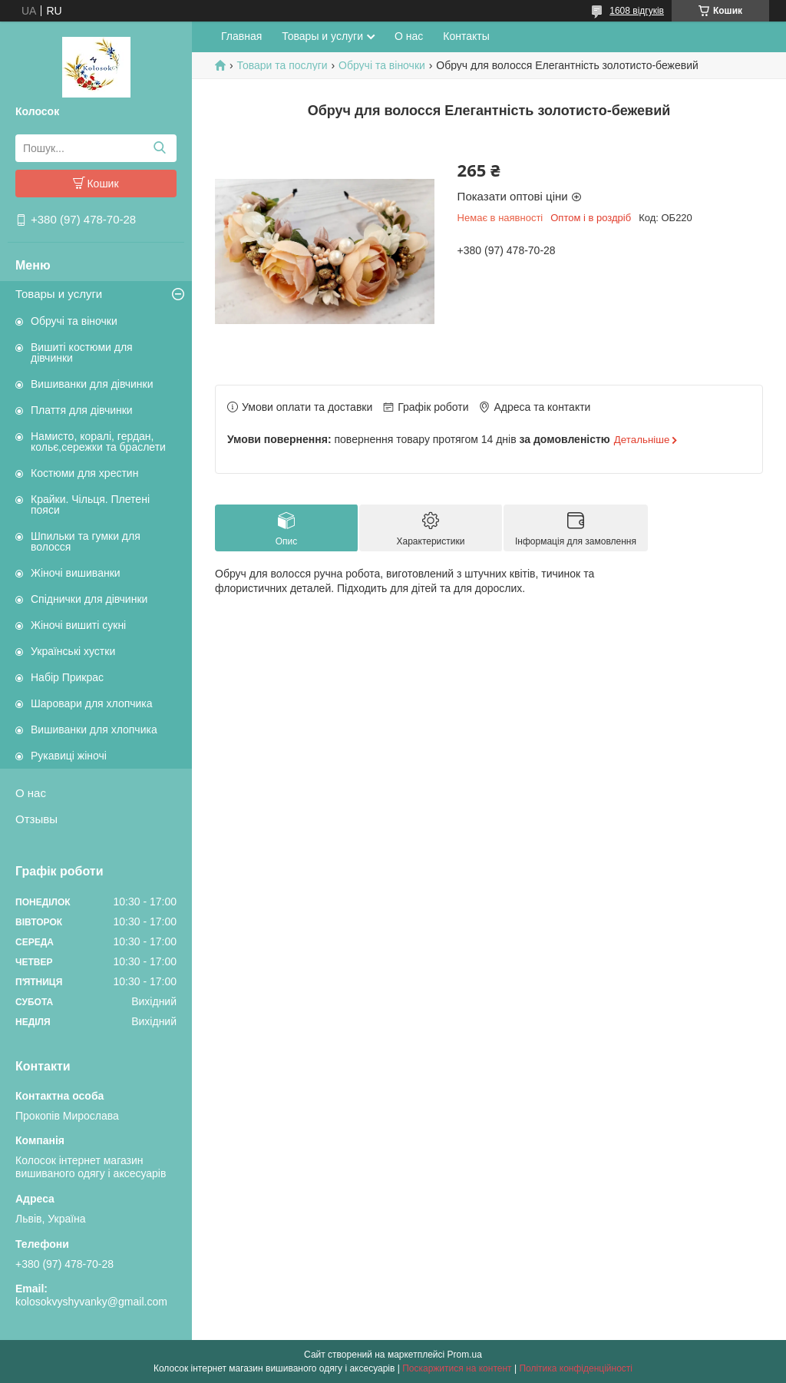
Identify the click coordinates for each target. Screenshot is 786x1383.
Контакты (466, 36)
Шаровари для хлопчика (92, 703)
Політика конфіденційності (575, 1368)
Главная (241, 36)
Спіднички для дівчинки (89, 599)
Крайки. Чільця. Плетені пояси (90, 504)
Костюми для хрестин (84, 473)
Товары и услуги (58, 293)
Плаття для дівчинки (82, 410)
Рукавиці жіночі (69, 755)
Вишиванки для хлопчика (94, 729)
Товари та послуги (281, 65)
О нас (30, 792)
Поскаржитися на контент (456, 1368)
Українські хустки (73, 651)
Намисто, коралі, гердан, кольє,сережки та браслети (98, 441)
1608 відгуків (636, 10)
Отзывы (36, 818)
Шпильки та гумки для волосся (85, 541)
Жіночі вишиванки (76, 573)
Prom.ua (464, 1354)
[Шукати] (159, 148)
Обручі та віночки (74, 321)
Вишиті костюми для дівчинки (82, 352)
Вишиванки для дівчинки (92, 384)
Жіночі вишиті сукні (78, 625)
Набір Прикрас (67, 677)
